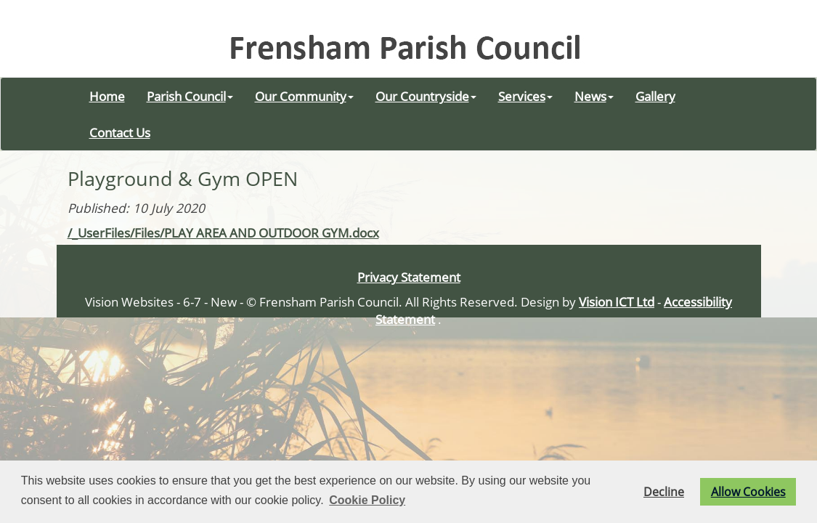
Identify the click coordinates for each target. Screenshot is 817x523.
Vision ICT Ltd (616, 301)
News (594, 96)
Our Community (304, 96)
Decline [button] (663, 492)
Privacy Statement (408, 276)
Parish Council (190, 96)
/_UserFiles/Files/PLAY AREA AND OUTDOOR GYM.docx (223, 232)
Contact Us (119, 132)
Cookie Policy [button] (367, 500)
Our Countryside (425, 96)
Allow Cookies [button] (748, 492)
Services (525, 96)
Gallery (655, 96)
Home (107, 96)
